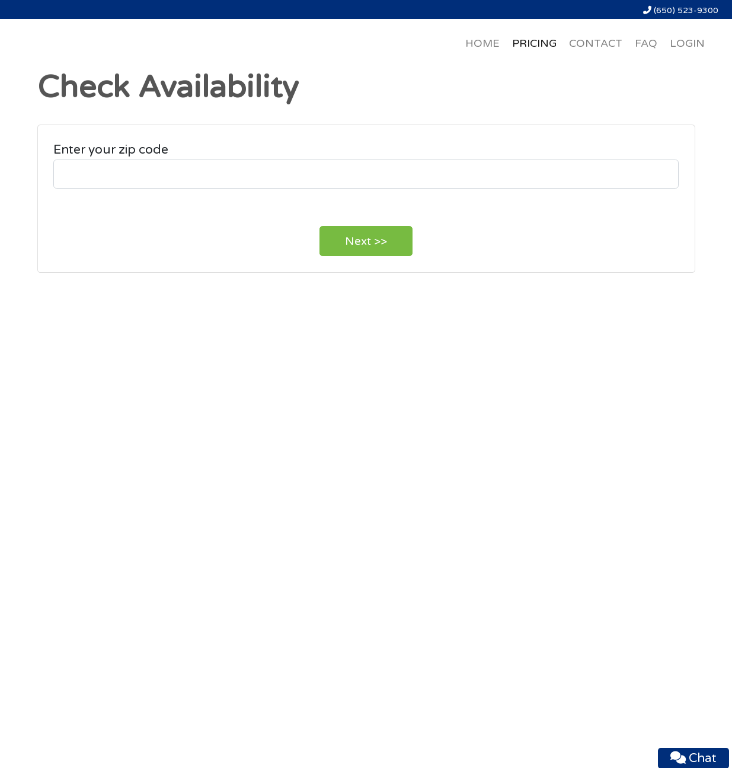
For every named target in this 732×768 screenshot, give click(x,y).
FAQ (646, 43)
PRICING (534, 43)
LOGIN (687, 43)
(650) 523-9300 (680, 10)
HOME (482, 43)
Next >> (366, 241)
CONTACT (595, 43)
